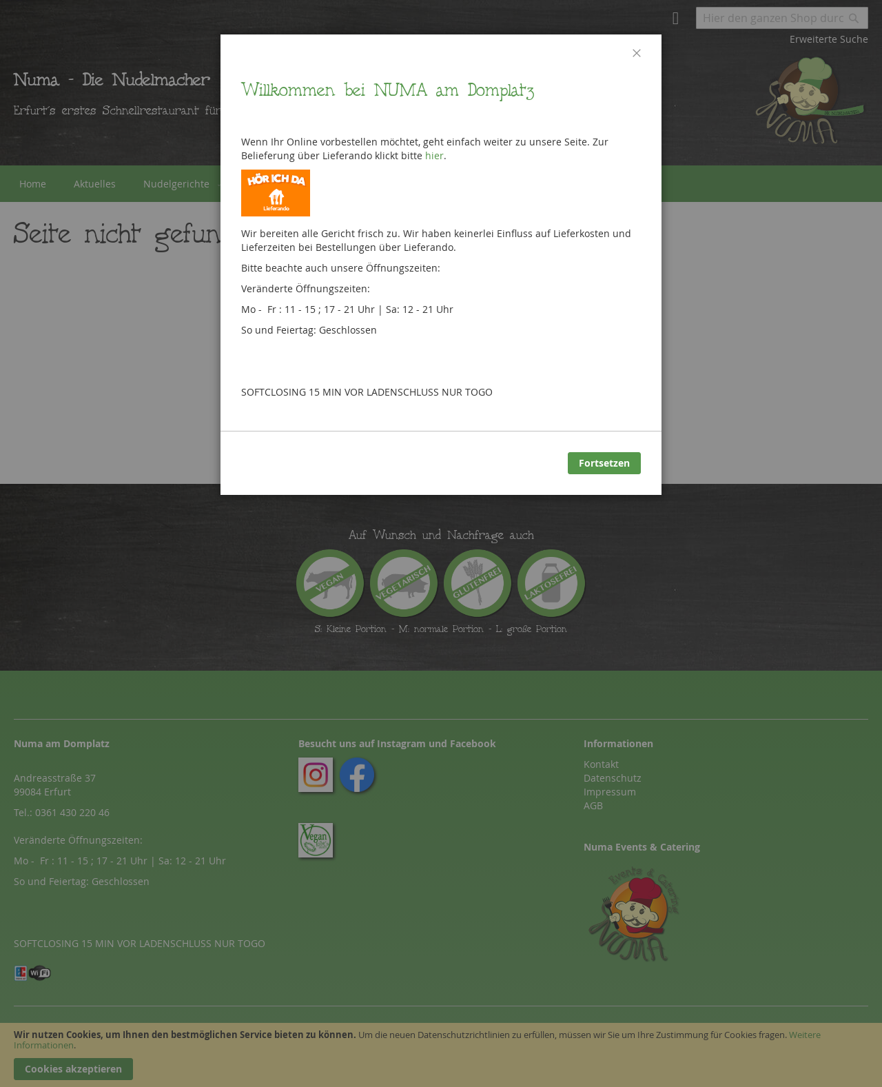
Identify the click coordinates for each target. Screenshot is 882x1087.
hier (434, 155)
